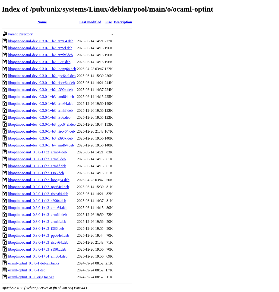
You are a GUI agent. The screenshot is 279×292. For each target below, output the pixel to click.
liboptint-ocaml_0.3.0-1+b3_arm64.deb (37, 215)
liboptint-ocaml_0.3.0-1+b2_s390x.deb (37, 201)
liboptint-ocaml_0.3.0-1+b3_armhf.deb (37, 222)
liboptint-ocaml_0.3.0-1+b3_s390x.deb (37, 249)
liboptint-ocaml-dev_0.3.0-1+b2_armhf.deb (40, 55)
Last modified (90, 22)
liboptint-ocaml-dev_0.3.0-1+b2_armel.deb (40, 48)
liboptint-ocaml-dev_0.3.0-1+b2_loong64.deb (42, 69)
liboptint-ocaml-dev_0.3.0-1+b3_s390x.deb (40, 138)
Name (42, 22)
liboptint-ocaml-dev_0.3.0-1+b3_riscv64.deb (41, 131)
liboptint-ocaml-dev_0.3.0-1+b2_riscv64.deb (41, 83)
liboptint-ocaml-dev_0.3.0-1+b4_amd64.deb (41, 145)
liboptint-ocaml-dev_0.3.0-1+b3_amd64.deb (41, 97)
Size (108, 22)
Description (123, 22)
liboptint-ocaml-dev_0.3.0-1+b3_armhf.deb (40, 110)
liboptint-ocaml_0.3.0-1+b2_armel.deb (37, 159)
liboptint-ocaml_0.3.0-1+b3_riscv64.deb (38, 242)
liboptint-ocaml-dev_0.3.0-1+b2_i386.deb (39, 62)
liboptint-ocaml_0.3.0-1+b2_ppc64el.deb (38, 187)
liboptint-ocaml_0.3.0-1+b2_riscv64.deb (38, 194)
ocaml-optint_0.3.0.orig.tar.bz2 (31, 277)
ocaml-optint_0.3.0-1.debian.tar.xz (33, 263)
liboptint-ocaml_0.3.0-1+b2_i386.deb (36, 173)
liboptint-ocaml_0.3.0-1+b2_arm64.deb (37, 152)
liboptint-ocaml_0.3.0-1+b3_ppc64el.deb (38, 235)
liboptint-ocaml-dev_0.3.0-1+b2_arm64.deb (40, 41)
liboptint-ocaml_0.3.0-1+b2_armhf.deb (37, 166)
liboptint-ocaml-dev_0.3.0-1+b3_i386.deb (39, 117)
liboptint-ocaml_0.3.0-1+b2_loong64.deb (39, 180)
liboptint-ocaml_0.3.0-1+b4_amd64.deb (37, 256)
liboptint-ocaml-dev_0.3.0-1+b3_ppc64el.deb (42, 124)
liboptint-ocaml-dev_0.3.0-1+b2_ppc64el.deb (42, 76)
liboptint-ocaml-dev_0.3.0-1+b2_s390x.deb (40, 90)
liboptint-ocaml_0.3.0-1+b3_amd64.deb (37, 208)
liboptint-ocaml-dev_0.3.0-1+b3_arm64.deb (40, 104)
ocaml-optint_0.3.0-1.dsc (26, 270)
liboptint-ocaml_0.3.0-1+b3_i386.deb (36, 228)
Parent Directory (20, 34)
